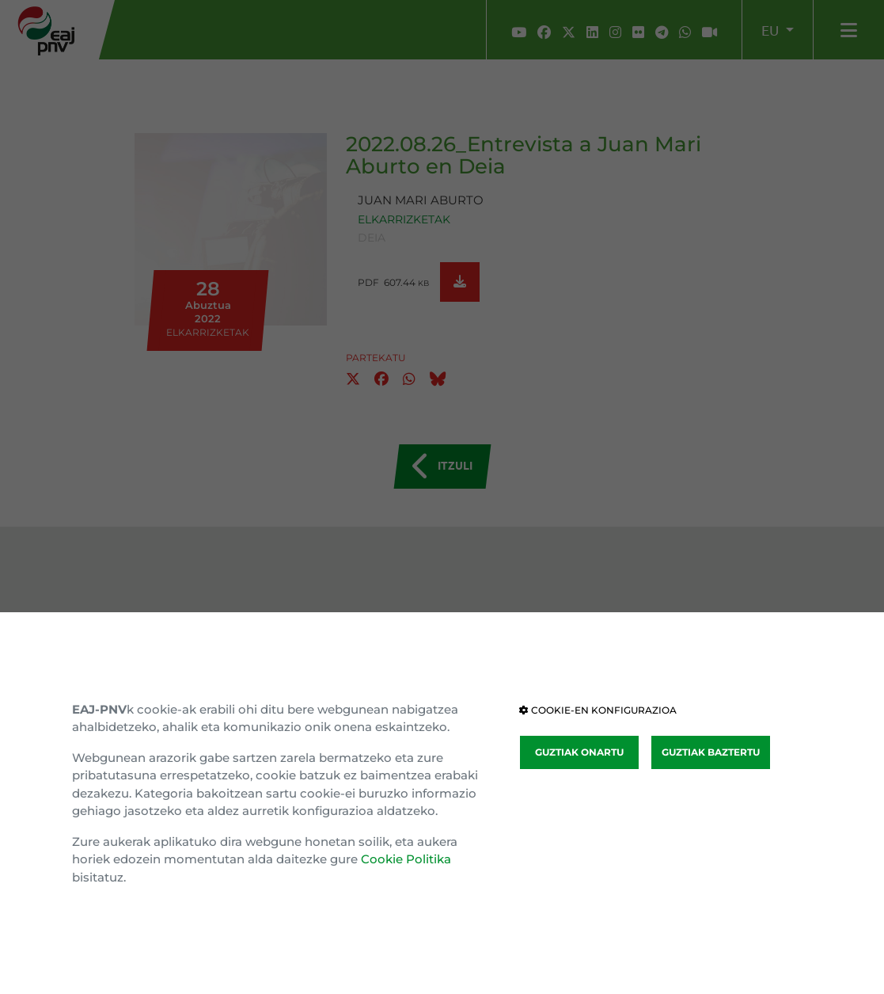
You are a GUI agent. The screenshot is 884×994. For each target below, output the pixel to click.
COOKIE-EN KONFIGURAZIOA (598, 710)
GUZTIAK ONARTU (579, 752)
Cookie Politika (406, 858)
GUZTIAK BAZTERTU (711, 752)
